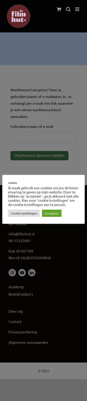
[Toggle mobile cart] (59, 9)
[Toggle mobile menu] (77, 9)
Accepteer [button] (52, 213)
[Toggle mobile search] (68, 9)
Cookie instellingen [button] (24, 213)
